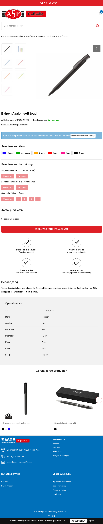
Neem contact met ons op (83, 136)
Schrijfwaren (30, 36)
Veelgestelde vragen (61, 455)
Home (3, 36)
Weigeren (90, 521)
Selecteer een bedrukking (17, 164)
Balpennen (42, 36)
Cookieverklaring (59, 486)
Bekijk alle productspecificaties (14, 125)
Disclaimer (57, 494)
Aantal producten (12, 210)
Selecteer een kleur (13, 146)
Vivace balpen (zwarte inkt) (65, 423)
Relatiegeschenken (16, 36)
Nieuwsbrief (57, 451)
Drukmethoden (7, 486)
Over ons (56, 447)
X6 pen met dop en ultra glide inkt (16, 423)
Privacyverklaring (59, 490)
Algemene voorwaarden (62, 481)
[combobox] (47, 26)
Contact (4, 481)
